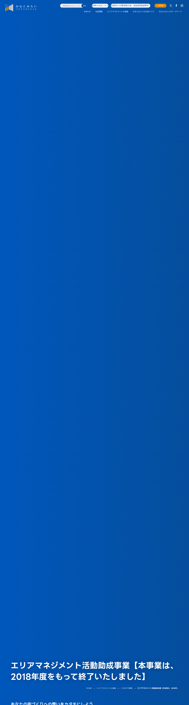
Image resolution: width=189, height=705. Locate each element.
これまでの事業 (126, 656)
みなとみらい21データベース (170, 11)
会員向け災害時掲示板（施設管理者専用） (131, 5)
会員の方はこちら (103, 5)
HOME (89, 656)
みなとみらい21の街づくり (143, 11)
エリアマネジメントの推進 (117, 11)
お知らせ (87, 11)
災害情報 (160, 5)
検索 (84, 6)
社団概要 (99, 11)
